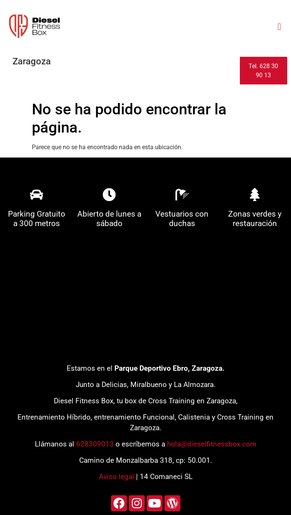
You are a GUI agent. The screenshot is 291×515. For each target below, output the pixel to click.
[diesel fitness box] (145, 299)
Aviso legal (116, 476)
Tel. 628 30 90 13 (263, 70)
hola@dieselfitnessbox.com (212, 444)
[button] (279, 26)
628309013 (95, 444)
